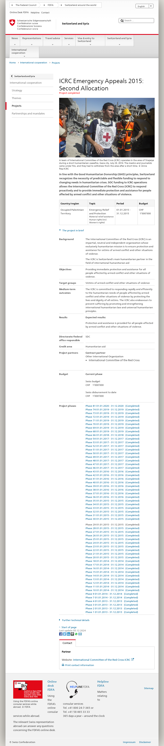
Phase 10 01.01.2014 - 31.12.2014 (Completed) (112, 590)
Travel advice (52, 41)
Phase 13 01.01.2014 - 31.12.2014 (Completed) (112, 579)
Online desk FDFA (52, 685)
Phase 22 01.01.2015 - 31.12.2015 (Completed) (112, 550)
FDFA (50, 5)
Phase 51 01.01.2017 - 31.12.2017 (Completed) (112, 449)
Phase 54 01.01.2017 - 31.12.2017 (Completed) (112, 438)
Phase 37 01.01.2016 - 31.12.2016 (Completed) (112, 493)
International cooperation (24, 53)
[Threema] (73, 633)
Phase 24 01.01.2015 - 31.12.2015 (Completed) (112, 542)
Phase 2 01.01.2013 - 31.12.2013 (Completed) (112, 608)
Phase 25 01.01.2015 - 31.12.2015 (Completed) (112, 539)
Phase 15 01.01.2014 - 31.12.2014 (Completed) (112, 572)
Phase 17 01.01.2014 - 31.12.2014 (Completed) (112, 564)
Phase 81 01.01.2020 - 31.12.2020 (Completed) (112, 405)
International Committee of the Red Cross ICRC (103, 659)
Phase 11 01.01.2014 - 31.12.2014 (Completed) (112, 586)
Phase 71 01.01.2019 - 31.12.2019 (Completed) (112, 420)
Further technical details (75, 620)
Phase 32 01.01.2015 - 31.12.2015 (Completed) (112, 511)
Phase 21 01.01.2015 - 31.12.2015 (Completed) (112, 553)
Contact (65, 643)
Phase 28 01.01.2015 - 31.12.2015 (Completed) (112, 528)
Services (68, 41)
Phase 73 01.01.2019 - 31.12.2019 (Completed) (112, 413)
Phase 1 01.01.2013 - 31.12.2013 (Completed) (112, 612)
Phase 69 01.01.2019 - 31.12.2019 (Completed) (112, 427)
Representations (31, 41)
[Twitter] (65, 633)
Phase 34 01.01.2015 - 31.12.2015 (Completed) (112, 504)
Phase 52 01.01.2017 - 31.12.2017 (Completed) (112, 446)
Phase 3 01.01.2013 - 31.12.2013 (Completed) (112, 604)
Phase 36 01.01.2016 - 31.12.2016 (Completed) (112, 497)
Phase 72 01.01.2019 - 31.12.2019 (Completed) (112, 416)
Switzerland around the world (80, 5)
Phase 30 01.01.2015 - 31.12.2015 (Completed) (112, 519)
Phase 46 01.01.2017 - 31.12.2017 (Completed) (112, 467)
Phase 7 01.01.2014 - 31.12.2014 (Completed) (112, 597)
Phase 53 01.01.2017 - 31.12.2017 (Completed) (112, 442)
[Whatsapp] (76, 633)
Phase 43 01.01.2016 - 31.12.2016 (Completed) (112, 471)
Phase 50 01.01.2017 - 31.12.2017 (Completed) (112, 453)
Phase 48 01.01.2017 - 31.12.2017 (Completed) (112, 460)
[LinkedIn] (69, 633)
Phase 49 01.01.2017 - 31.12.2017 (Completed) (112, 457)
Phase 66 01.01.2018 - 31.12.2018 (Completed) (112, 435)
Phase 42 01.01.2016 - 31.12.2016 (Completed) (112, 475)
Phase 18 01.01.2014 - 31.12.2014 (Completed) (112, 561)
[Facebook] (61, 633)
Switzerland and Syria (119, 41)
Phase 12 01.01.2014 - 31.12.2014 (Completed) (112, 583)
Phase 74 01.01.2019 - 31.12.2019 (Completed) (112, 409)
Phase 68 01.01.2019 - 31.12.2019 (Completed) (112, 431)
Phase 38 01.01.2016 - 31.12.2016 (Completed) (112, 489)
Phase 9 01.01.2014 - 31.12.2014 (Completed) (112, 593)
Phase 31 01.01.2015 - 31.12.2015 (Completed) (112, 515)
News (15, 41)
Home (12, 62)
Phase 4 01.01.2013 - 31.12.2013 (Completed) (112, 601)
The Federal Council (26, 5)
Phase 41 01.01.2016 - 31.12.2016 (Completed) (112, 478)
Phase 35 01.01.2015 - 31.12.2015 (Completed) (112, 500)
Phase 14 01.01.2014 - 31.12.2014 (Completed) (112, 575)
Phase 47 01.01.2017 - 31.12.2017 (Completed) (112, 464)
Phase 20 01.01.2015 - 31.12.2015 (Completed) (112, 557)
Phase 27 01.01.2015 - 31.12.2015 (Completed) (112, 531)
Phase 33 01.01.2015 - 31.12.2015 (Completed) (112, 508)
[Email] (80, 633)
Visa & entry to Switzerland (90, 41)
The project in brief (73, 230)
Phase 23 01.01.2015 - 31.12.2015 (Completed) (112, 546)
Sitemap (148, 688)
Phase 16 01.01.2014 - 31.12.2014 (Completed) (112, 568)
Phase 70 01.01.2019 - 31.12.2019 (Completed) (112, 424)
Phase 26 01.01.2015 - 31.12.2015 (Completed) (112, 535)
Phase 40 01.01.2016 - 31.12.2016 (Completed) (112, 482)
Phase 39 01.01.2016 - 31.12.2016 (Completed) (112, 486)
